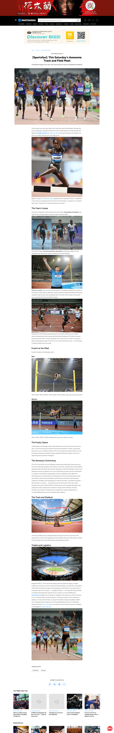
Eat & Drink (21, 24)
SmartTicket (35, 670)
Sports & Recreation (46, 50)
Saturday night (54, 133)
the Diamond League (48, 198)
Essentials (59, 24)
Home (33, 50)
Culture (41, 24)
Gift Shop (93, 24)
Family (47, 24)
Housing (66, 24)
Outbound (86, 24)
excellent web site (45, 606)
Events (35, 24)
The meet (46, 604)
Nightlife (28, 24)
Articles (38, 50)
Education (78, 24)
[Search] (78, 20)
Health (52, 24)
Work (72, 24)
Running (43, 670)
